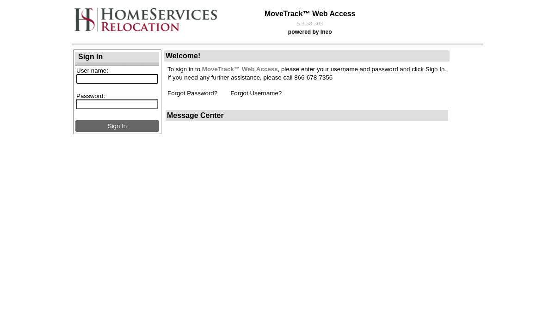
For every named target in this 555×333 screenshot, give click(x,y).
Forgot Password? (192, 93)
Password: (90, 95)
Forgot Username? (256, 93)
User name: (92, 70)
